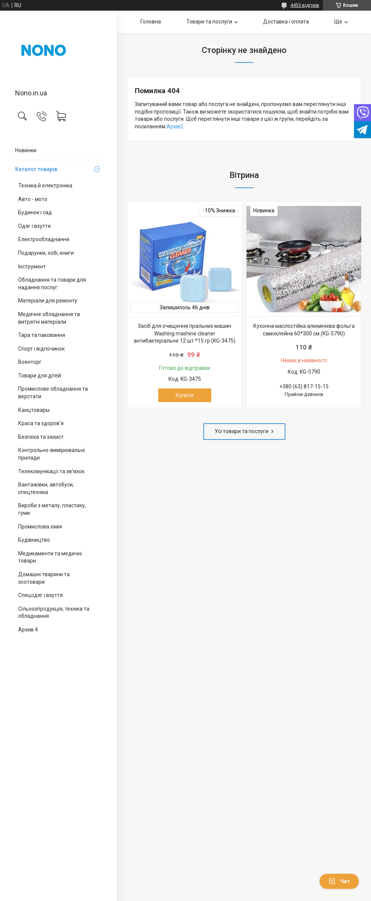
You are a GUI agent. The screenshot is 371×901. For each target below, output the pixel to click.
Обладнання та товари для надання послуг (52, 283)
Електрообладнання (43, 239)
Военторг (30, 362)
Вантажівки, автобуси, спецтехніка (46, 488)
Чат (339, 881)
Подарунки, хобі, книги (46, 253)
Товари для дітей (39, 376)
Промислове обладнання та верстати (53, 392)
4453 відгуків (304, 5)
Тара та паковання (41, 335)
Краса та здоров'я (41, 423)
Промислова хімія (40, 527)
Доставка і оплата (286, 22)
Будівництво (34, 540)
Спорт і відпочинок (41, 349)
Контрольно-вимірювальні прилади (51, 454)
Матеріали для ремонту (47, 301)
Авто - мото (32, 199)
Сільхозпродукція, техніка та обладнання (53, 612)
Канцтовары (34, 410)
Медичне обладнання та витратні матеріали (49, 318)
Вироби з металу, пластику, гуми (52, 509)
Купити (184, 395)
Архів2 (175, 126)
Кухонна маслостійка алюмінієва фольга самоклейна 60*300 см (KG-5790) (304, 330)
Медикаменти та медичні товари (50, 557)
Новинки (25, 150)
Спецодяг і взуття (40, 595)
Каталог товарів (36, 169)
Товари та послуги (209, 22)
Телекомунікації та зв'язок (51, 471)
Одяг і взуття (34, 226)
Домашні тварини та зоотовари (44, 578)
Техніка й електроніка (45, 185)
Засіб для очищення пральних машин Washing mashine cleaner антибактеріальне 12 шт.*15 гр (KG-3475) (184, 333)
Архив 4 (28, 630)
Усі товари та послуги (241, 431)
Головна (150, 22)
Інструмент (32, 266)
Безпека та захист (41, 437)
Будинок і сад (35, 212)
